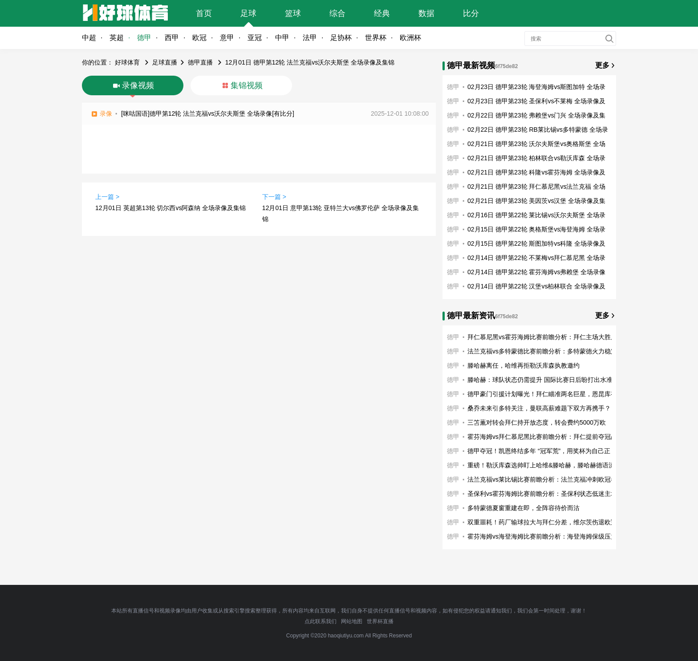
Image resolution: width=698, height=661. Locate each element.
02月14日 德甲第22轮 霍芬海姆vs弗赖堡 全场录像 (536, 272)
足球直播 (164, 62)
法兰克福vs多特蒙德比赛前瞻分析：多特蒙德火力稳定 (542, 351)
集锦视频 (247, 85)
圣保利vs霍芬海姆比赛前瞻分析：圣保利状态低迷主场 (542, 493)
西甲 (172, 37)
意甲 (227, 37)
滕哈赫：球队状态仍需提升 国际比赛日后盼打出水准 (540, 379)
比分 (471, 13)
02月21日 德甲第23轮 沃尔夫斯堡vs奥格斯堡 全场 (536, 143)
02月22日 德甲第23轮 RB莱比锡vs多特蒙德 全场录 (537, 129)
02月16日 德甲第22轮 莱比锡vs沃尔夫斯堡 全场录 (536, 215)
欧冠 (199, 37)
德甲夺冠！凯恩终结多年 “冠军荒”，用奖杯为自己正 (538, 450)
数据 (426, 13)
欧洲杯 (410, 37)
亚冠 (255, 37)
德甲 (144, 37)
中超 (89, 37)
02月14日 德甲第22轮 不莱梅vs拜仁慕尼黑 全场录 (536, 257)
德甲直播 (200, 62)
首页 (204, 13)
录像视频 (138, 85)
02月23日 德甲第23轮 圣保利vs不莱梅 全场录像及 (536, 101)
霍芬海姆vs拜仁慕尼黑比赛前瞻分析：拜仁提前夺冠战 (542, 436)
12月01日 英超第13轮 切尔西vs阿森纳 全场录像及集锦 (170, 207)
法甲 (310, 37)
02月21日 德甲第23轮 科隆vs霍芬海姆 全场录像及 (536, 172)
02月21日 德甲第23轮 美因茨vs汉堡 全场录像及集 (536, 200)
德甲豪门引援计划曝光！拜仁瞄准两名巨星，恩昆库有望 (545, 393)
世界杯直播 (380, 621)
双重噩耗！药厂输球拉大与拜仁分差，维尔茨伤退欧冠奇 (545, 522)
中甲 (282, 37)
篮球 (293, 13)
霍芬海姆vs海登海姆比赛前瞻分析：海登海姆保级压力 (542, 536)
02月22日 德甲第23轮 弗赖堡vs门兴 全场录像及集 (536, 115)
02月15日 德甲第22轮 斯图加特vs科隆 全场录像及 (536, 243)
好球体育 (127, 62)
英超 (117, 37)
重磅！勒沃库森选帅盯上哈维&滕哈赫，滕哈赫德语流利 (544, 465)
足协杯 (341, 37)
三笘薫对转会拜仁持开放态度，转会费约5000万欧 (536, 422)
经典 (382, 13)
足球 (248, 13)
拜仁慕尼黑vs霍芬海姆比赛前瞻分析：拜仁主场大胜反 (542, 337)
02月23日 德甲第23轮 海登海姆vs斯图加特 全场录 (536, 86)
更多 (602, 65)
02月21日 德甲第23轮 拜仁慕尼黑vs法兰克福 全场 (536, 186)
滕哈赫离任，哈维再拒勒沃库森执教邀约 (523, 365)
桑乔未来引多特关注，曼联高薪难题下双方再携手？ (539, 408)
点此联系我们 (320, 621)
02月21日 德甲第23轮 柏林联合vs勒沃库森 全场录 (536, 158)
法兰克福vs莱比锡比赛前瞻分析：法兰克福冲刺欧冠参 (542, 479)
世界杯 (375, 37)
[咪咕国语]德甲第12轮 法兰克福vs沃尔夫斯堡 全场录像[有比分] (207, 113)
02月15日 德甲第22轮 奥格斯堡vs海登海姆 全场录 (536, 229)
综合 (337, 13)
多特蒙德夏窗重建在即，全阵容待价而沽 (523, 507)
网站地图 (351, 621)
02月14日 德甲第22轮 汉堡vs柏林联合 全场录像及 (536, 286)
